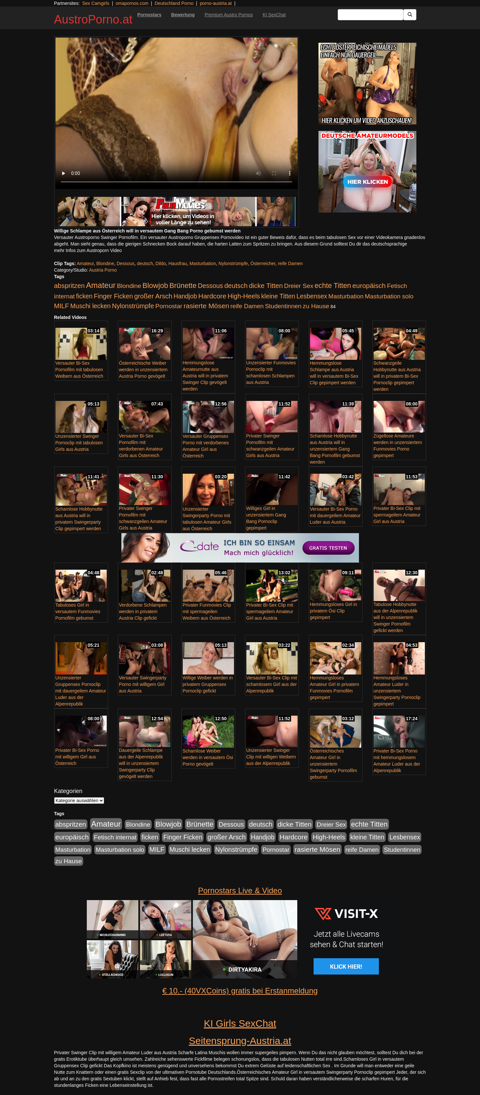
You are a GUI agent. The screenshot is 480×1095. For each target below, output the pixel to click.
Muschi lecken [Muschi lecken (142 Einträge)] (90, 305)
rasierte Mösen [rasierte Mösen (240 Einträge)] (206, 305)
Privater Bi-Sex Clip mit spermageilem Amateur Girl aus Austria (397, 515)
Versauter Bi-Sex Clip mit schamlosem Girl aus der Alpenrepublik (271, 684)
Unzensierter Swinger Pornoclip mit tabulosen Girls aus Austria (79, 443)
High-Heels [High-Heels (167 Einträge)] (243, 296)
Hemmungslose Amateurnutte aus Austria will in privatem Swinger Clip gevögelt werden (205, 375)
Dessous (125, 263)
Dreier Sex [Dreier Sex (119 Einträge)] (298, 285)
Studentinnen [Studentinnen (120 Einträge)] (283, 306)
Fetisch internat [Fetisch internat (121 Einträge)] (115, 837)
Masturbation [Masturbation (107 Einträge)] (346, 296)
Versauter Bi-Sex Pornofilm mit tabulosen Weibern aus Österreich (79, 369)
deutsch (145, 263)
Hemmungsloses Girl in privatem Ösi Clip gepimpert (333, 611)
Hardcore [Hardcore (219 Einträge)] (212, 296)
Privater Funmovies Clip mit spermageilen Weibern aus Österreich (207, 611)
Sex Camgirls (95, 3)
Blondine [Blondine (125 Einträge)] (129, 285)
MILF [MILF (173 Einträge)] (61, 305)
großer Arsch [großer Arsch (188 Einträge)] (153, 296)
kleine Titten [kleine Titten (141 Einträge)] (278, 296)
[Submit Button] (409, 14)
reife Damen (290, 263)
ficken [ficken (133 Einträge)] (84, 296)
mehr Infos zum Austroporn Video (88, 250)
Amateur (85, 263)
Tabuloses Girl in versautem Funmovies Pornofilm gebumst (78, 611)
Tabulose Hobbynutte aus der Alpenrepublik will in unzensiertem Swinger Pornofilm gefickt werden (396, 617)
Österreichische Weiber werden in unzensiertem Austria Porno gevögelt (143, 369)
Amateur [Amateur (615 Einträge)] (101, 285)
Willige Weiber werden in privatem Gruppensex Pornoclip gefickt (208, 684)
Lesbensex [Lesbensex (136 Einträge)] (312, 296)
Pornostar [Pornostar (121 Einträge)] (168, 306)
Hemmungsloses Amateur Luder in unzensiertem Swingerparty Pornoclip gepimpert (397, 690)
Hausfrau (177, 263)
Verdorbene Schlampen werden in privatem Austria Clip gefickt (143, 611)
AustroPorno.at (93, 19)
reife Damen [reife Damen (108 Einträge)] (247, 306)
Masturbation (203, 263)
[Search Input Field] (370, 14)
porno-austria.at (216, 3)
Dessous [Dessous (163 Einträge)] (210, 285)
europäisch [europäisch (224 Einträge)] (369, 285)
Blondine (105, 263)
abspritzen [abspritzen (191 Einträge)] (69, 285)
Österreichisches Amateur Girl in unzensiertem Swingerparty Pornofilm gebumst (333, 764)
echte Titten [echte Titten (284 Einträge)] (333, 285)
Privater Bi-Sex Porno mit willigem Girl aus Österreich (77, 757)
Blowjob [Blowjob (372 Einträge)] (155, 285)
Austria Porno (103, 270)
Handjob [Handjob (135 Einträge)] (185, 296)
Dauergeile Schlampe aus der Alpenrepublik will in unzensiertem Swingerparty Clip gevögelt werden (141, 763)
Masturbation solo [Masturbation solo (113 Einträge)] (389, 296)
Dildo (161, 263)
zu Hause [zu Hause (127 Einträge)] (316, 306)
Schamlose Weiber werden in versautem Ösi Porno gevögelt (208, 757)
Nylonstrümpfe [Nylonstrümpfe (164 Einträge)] (133, 305)
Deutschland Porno (174, 3)
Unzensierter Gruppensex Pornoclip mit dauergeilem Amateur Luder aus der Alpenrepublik (80, 690)
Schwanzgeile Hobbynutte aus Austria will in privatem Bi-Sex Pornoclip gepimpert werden (397, 376)
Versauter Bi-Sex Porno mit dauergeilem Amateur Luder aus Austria (335, 515)
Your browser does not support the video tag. (176, 113)
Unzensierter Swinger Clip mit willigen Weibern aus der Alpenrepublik (271, 757)
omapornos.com (132, 3)
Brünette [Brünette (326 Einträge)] (182, 285)
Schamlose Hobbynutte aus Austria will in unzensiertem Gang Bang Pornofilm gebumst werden (335, 449)
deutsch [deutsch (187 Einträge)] (235, 285)
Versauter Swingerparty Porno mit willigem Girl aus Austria (143, 684)
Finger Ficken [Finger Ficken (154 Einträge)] (113, 296)
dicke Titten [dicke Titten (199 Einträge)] (266, 285)
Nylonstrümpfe (233, 263)
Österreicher (263, 263)
